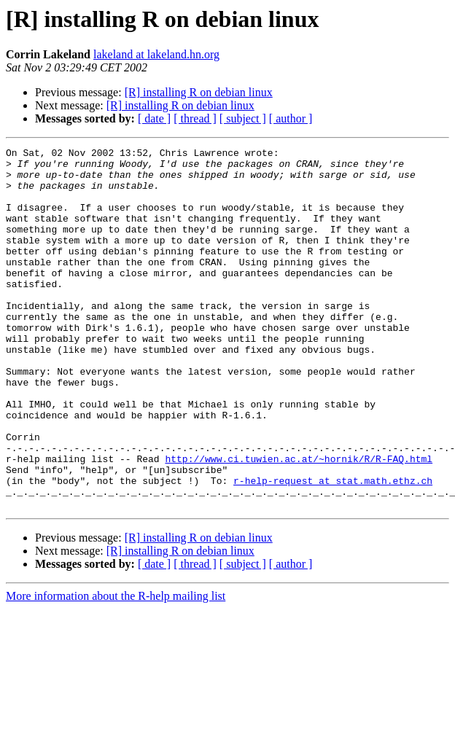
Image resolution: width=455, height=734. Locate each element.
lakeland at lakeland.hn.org (156, 54)
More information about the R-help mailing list (115, 668)
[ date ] (154, 118)
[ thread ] (195, 118)
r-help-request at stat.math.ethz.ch (332, 548)
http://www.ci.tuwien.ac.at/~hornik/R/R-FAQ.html (298, 521)
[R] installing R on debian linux (199, 92)
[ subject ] (242, 118)
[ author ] (291, 118)
